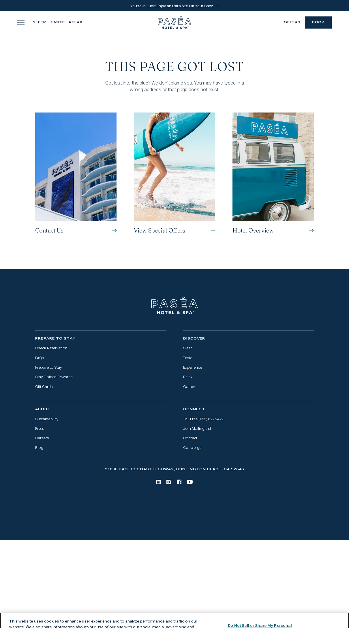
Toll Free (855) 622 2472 (203, 419)
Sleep (39, 22)
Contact (190, 438)
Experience (192, 367)
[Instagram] (168, 481)
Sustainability (46, 419)
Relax (75, 22)
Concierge (192, 447)
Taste (57, 22)
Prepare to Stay (48, 367)
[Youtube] (190, 482)
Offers (292, 22)
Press (39, 428)
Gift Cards (43, 387)
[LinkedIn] (158, 482)
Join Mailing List (197, 428)
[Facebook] (179, 481)
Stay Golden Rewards (53, 377)
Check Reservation (51, 348)
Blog (39, 447)
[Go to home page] (174, 305)
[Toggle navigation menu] (20, 22)
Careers (42, 438)
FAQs (39, 358)
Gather (189, 387)
